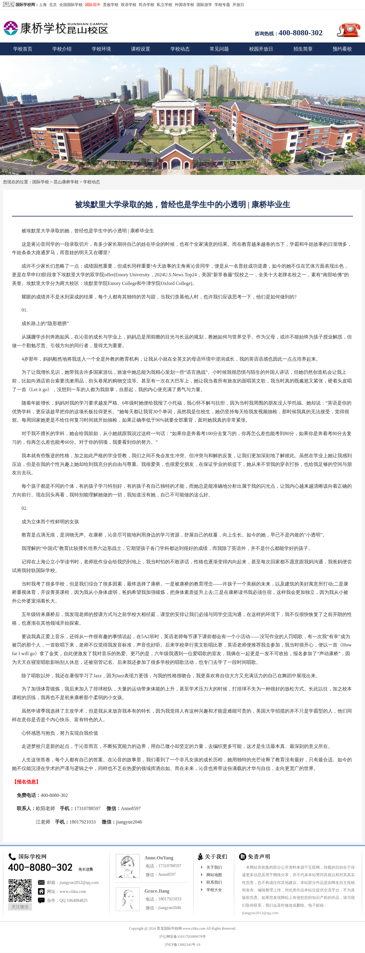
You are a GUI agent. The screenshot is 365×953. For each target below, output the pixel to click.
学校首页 (22, 48)
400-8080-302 (301, 32)
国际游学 (204, 4)
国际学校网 (25, 4)
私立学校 (164, 4)
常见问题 (219, 48)
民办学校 (146, 4)
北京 (53, 4)
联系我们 (214, 882)
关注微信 (20, 907)
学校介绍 (62, 48)
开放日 (238, 4)
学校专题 (222, 4)
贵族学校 (110, 4)
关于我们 (214, 867)
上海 (43, 4)
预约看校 (342, 48)
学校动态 (180, 48)
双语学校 (128, 4)
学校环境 (101, 48)
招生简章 (303, 48)
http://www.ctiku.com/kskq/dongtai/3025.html (123, 835)
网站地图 (214, 875)
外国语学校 (184, 4)
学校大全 (214, 890)
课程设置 (140, 48)
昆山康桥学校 (66, 182)
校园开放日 (261, 48)
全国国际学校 (71, 4)
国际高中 (93, 4)
